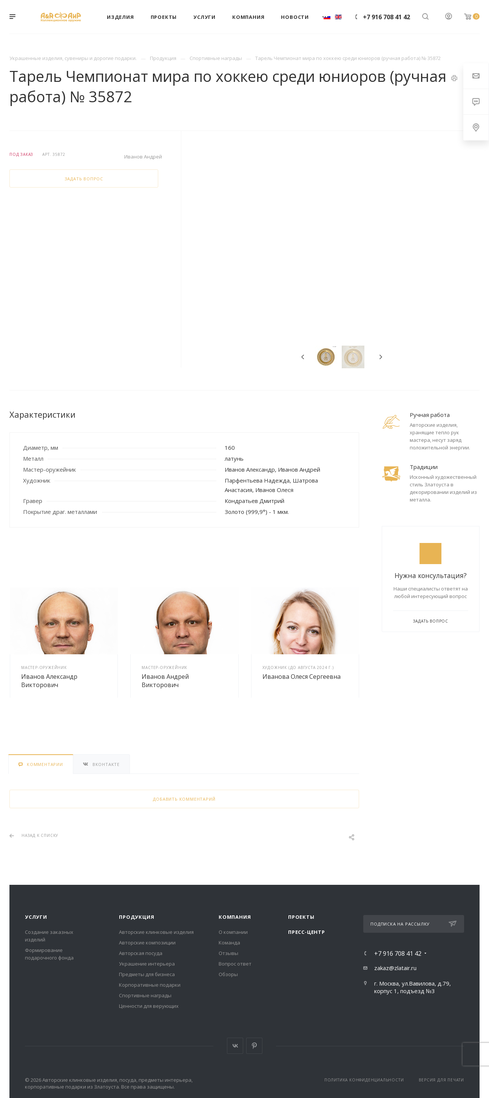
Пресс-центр (306, 932)
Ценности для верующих (149, 1006)
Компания (235, 916)
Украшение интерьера (147, 963)
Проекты (301, 916)
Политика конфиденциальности (364, 1080)
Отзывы (228, 953)
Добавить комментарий (184, 799)
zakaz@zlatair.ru (395, 968)
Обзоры (228, 974)
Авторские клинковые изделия (156, 932)
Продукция (136, 916)
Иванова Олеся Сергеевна (301, 676)
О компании (233, 932)
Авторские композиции (147, 942)
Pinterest (254, 1046)
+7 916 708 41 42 (386, 17)
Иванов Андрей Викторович (165, 680)
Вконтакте (235, 1046)
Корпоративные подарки (149, 984)
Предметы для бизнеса (147, 974)
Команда (229, 942)
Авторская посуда (140, 953)
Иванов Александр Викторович (49, 680)
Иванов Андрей (143, 156)
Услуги (36, 916)
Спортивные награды (145, 995)
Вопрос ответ (235, 963)
